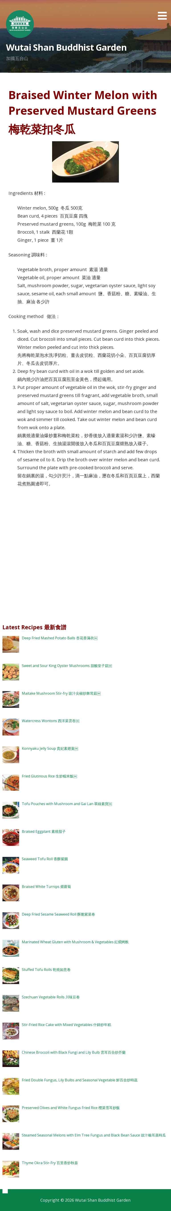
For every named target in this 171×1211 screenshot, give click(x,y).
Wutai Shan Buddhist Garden (66, 47)
